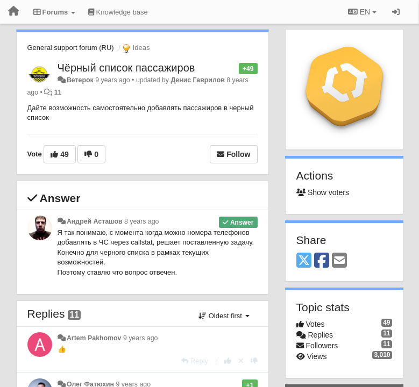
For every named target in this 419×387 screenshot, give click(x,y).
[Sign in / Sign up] (396, 12)
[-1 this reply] (254, 361)
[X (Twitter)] (303, 261)
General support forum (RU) (70, 48)
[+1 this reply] (227, 361)
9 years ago (140, 338)
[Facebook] (321, 261)
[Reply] (194, 361)
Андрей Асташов (95, 221)
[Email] (339, 261)
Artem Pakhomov (94, 338)
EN (362, 12)
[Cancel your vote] (241, 361)
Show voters (322, 192)
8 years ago (141, 221)
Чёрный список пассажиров (126, 68)
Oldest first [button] (223, 316)
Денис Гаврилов (197, 80)
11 (58, 92)
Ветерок (80, 80)
